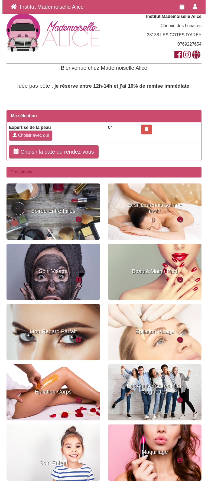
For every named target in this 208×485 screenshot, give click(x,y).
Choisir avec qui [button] (30, 135)
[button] (146, 130)
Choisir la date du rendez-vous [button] (54, 151)
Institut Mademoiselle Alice (47, 7)
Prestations (21, 172)
